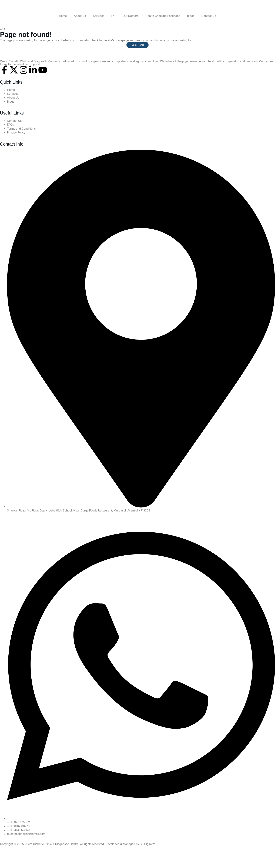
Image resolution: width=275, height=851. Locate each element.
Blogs (190, 16)
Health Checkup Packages (163, 16)
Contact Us (209, 16)
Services (98, 16)
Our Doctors (131, 16)
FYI (113, 16)
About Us (80, 16)
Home (63, 16)
